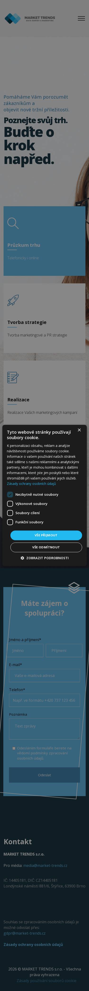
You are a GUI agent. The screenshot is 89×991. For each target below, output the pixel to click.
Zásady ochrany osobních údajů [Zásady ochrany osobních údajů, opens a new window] (31, 484)
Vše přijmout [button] (46, 535)
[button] (45, 558)
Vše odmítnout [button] (46, 547)
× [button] (79, 430)
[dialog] (44, 495)
